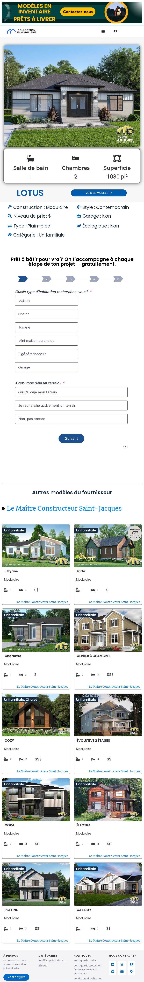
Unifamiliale (14, 531)
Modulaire (11, 581)
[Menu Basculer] (103, 31)
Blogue (43, 967)
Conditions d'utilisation (88, 979)
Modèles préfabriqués (52, 961)
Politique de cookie (85, 961)
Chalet (31, 701)
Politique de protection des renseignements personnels (87, 970)
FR (115, 31)
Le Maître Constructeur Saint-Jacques (64, 510)
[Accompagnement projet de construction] (71, 373)
